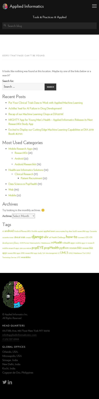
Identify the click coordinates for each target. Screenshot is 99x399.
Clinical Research (24, 174)
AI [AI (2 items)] (3, 231)
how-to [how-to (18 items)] (71, 236)
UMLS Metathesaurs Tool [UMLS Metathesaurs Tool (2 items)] (77, 253)
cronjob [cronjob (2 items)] (28, 237)
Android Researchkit (25, 164)
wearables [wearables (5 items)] (26, 257)
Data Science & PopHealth (22, 184)
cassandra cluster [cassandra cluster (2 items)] (7, 237)
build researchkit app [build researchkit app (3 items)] (81, 231)
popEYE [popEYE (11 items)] (38, 247)
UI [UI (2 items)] (58, 253)
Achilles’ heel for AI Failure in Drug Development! (35, 108)
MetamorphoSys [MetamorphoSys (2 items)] (35, 243)
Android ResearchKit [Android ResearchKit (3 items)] (22, 231)
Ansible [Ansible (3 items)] (34, 231)
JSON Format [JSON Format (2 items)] (24, 243)
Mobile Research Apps (20, 148)
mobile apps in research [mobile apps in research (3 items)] (84, 243)
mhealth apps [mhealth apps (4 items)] (69, 242)
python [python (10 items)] (64, 247)
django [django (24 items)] (38, 236)
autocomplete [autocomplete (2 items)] (60, 231)
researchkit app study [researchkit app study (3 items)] (33, 253)
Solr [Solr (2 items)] (43, 253)
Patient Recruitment (31, 178)
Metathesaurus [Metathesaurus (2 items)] (45, 243)
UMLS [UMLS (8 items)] (64, 252)
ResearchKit (21, 153)
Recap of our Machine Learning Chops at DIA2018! (35, 114)
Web (11, 189)
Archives (7, 216)
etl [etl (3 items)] (50, 237)
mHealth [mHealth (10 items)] (56, 242)
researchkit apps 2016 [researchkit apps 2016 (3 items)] (16, 253)
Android (19, 158)
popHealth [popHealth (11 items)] (51, 247)
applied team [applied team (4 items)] (49, 231)
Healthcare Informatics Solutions (25, 170)
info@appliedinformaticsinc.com (19, 335)
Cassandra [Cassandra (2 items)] (93, 231)
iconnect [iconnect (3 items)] (81, 237)
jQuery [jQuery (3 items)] (16, 243)
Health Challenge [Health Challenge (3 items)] (58, 237)
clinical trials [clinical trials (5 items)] (19, 237)
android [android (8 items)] (9, 231)
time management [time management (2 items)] (51, 253)
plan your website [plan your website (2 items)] (25, 248)
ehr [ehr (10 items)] (46, 237)
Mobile (12, 195)
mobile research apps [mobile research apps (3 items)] (10, 248)
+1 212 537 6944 (10, 339)
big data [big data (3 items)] (68, 231)
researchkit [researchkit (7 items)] (75, 248)
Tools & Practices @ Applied (49, 17)
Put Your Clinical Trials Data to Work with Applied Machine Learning (45, 102)
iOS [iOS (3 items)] (87, 237)
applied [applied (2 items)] (40, 231)
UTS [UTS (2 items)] (18, 257)
